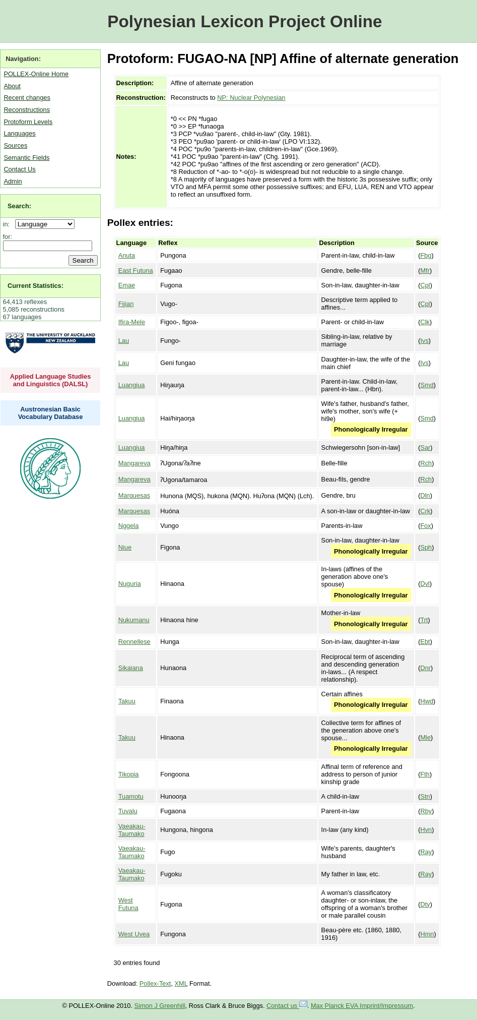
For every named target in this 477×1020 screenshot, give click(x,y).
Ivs (424, 340)
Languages (19, 133)
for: (8, 237)
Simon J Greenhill (159, 1005)
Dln (425, 495)
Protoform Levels (28, 122)
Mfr (424, 270)
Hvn (426, 829)
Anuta (126, 255)
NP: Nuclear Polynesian (251, 97)
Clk (424, 322)
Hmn (427, 934)
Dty (425, 904)
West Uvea (134, 934)
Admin (13, 181)
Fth (425, 774)
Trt (424, 620)
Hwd (426, 701)
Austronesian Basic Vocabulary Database (50, 413)
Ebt (425, 641)
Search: (19, 206)
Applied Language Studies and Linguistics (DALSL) (50, 380)
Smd (426, 385)
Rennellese (134, 641)
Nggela (128, 525)
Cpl (425, 285)
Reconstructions (27, 109)
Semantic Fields (26, 157)
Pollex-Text (155, 983)
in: (8, 224)
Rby (426, 811)
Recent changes (27, 97)
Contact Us (19, 169)
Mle (425, 737)
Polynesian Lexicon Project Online (244, 21)
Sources (15, 145)
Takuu (126, 701)
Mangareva (134, 463)
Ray (426, 852)
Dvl (424, 583)
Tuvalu (128, 811)
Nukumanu (134, 620)
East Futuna (135, 270)
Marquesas (134, 495)
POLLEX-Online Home (36, 74)
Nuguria (129, 583)
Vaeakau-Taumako (132, 829)
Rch (426, 463)
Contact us (286, 1005)
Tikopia (128, 774)
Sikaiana (130, 668)
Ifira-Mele (131, 322)
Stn (425, 796)
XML (181, 983)
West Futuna (128, 904)
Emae (126, 285)
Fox (425, 525)
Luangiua (131, 385)
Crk (425, 511)
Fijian (126, 304)
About (12, 86)
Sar (425, 447)
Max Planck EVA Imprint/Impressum (362, 1005)
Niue (124, 547)
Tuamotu (131, 796)
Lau (123, 340)
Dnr (425, 668)
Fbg (425, 255)
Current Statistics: (35, 285)
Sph (426, 547)
